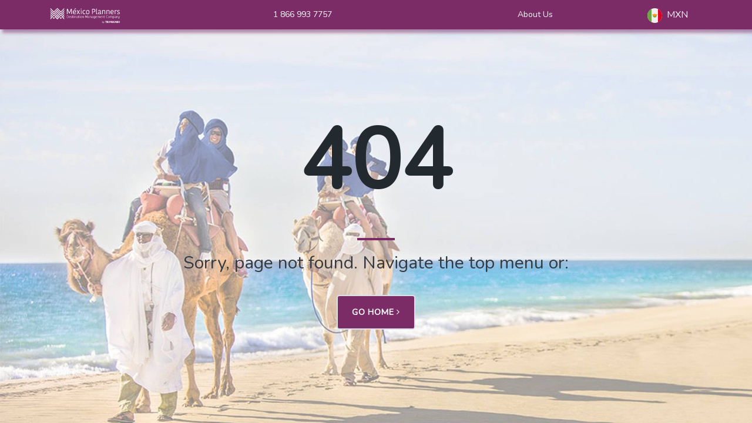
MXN (667, 15)
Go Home (376, 312)
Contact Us (589, 14)
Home (490, 14)
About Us (535, 14)
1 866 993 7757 (302, 14)
